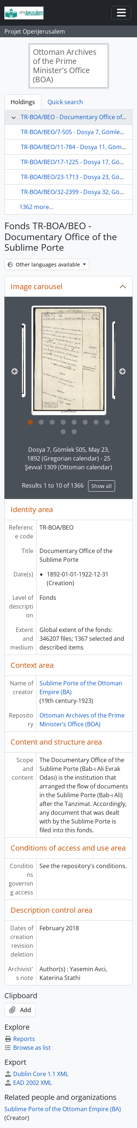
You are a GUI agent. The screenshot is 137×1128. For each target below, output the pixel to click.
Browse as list (27, 1048)
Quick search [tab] (65, 102)
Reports (19, 1039)
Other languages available (44, 264)
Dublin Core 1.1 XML (36, 1074)
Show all (101, 485)
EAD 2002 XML (28, 1083)
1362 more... (36, 207)
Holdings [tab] (23, 102)
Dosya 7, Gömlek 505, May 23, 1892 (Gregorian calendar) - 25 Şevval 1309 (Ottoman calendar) (68, 458)
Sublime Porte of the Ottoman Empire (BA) (62, 1109)
